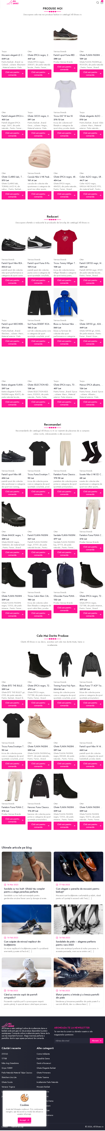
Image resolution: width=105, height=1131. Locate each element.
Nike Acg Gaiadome (10, 1064)
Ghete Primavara (44, 1073)
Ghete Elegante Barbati (46, 1068)
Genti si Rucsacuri (44, 1064)
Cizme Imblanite (43, 1054)
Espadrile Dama (43, 1059)
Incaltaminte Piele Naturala (48, 1082)
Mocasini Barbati (44, 1087)
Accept (24, 1122)
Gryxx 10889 (7, 1068)
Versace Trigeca (9, 1090)
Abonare (96, 1041)
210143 (5, 1054)
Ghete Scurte (7, 1086)
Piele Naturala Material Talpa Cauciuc (14, 1075)
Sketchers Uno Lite (9, 1081)
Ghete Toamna (43, 1078)
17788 (4, 1059)
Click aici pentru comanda (14, 74)
